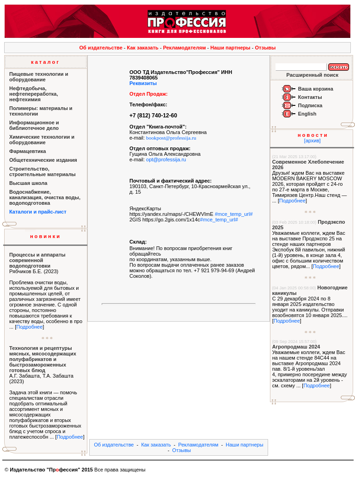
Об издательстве (101, 47)
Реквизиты (143, 83)
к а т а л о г (45, 62)
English (307, 113)
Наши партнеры (230, 47)
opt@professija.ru (166, 159)
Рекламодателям (184, 47)
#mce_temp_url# (234, 214)
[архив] (312, 140)
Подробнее (29, 327)
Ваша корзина (315, 89)
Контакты (310, 97)
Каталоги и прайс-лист (38, 211)
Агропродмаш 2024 (296, 346)
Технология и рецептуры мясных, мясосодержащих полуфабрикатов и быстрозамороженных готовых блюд (42, 359)
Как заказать (143, 47)
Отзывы (265, 47)
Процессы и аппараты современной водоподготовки (37, 260)
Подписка (310, 105)
